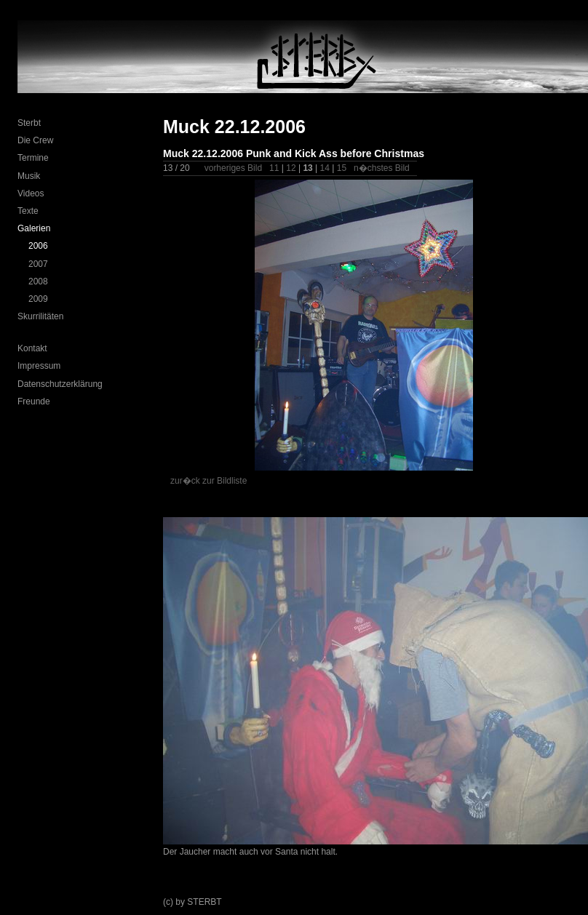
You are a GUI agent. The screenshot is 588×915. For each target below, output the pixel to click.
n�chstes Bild (382, 168)
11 (274, 168)
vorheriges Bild (233, 168)
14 (325, 168)
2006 (38, 246)
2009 (38, 299)
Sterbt (29, 123)
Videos (30, 193)
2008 (38, 281)
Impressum (38, 366)
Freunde (33, 401)
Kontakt (32, 348)
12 (290, 168)
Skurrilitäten (40, 316)
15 (341, 168)
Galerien (33, 228)
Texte (28, 211)
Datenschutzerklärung (60, 384)
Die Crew (35, 140)
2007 (38, 264)
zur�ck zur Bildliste (208, 481)
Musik (28, 176)
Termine (33, 158)
